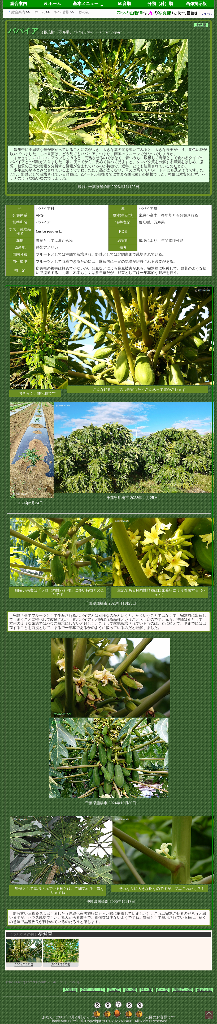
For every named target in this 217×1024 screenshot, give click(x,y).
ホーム (52, 3)
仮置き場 (204, 990)
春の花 (114, 990)
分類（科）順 (160, 3)
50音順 (124, 3)
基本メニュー (85, 3)
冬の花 (162, 990)
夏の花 (130, 990)
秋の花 (146, 990)
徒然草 (200, 25)
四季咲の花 (182, 990)
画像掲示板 (196, 3)
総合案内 (18, 3)
